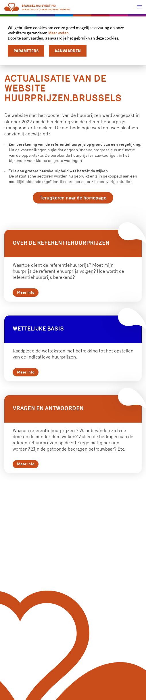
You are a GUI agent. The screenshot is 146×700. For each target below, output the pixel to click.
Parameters (26, 50)
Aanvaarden (68, 50)
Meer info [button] (28, 296)
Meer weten (58, 33)
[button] (139, 7)
